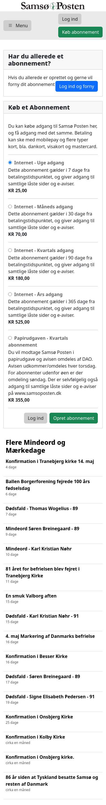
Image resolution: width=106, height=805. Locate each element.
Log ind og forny (76, 86)
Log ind (36, 418)
